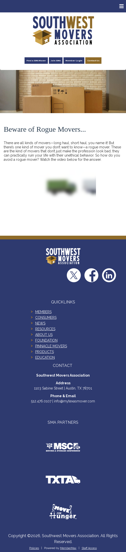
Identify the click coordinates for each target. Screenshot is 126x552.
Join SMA (56, 60)
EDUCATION (45, 357)
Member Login (73, 60)
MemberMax (68, 548)
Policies (34, 548)
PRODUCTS (44, 352)
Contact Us (93, 60)
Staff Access (89, 548)
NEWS (40, 323)
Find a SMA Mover (36, 60)
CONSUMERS (46, 318)
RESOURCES (45, 329)
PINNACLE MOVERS (51, 346)
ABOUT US (44, 335)
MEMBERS (43, 312)
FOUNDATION (46, 340)
